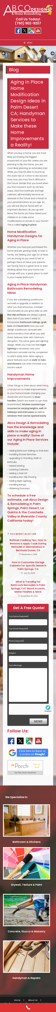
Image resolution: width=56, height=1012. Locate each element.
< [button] (3, 53)
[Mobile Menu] (28, 43)
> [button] (52, 53)
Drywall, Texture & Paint (26, 885)
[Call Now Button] (28, 1007)
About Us (32, 1000)
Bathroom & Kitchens (27, 842)
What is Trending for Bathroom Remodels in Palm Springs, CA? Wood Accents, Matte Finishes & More (28, 587)
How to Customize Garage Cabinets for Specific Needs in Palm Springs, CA (28, 566)
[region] (28, 54)
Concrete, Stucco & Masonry (26, 931)
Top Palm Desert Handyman (25, 772)
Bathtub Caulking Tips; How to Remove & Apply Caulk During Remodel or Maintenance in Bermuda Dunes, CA (28, 545)
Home (17, 1000)
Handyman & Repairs (26, 978)
